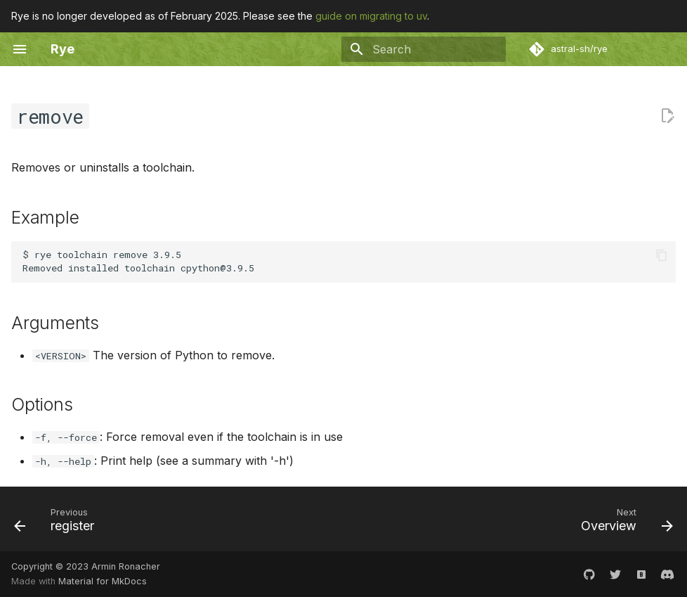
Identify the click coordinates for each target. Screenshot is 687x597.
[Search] (423, 49)
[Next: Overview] (623, 523)
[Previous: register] (58, 523)
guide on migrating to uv (371, 16)
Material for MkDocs (102, 581)
